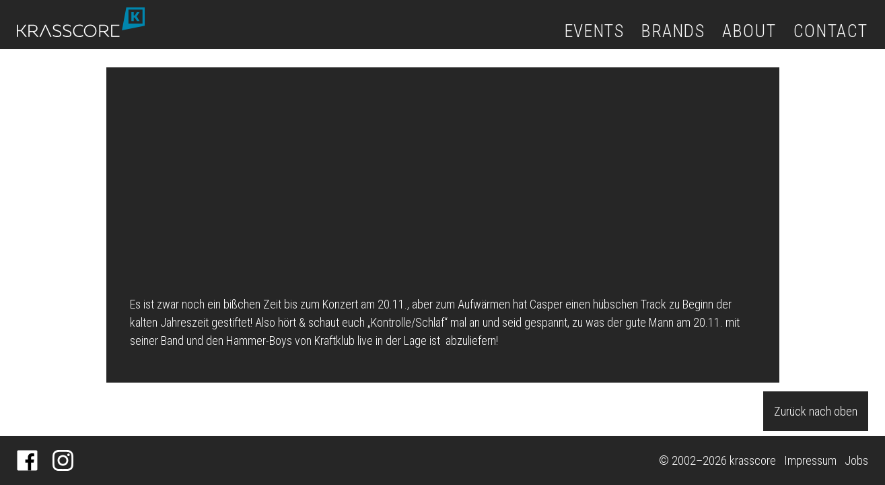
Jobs (856, 460)
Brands (673, 31)
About (749, 31)
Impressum (810, 460)
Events (595, 31)
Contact (830, 31)
